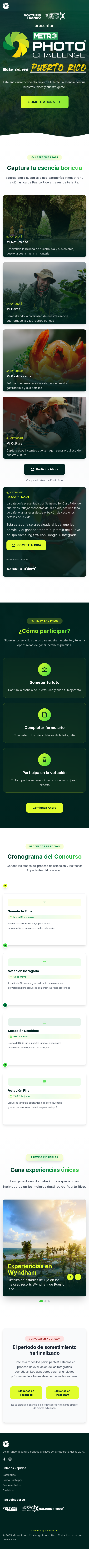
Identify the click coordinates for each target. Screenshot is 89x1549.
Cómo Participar (12, 1480)
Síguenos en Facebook (26, 1392)
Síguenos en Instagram (62, 1392)
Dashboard (9, 1490)
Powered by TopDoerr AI (44, 1530)
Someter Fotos (12, 1485)
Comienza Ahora (44, 807)
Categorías (9, 1474)
